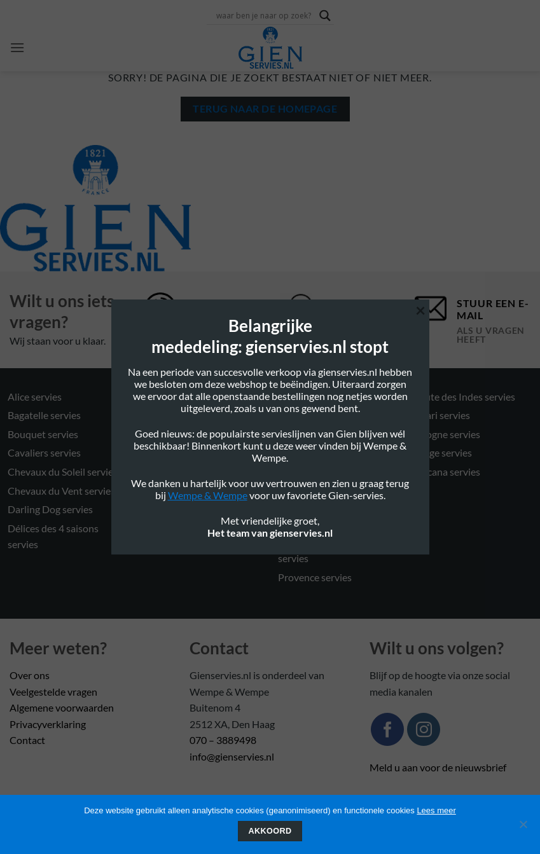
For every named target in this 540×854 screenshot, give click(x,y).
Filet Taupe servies (182, 452)
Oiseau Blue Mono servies (335, 434)
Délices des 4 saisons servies (53, 536)
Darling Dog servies (50, 509)
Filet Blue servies (179, 415)
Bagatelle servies (44, 415)
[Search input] (264, 15)
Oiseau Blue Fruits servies (334, 415)
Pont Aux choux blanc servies (325, 479)
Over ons (30, 675)
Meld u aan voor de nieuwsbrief (438, 767)
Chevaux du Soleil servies (63, 471)
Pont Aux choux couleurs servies (332, 514)
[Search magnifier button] (325, 15)
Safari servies (441, 415)
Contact (27, 740)
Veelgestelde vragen (53, 691)
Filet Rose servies (180, 434)
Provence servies (315, 577)
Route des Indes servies (464, 396)
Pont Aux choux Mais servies (324, 549)
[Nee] (522, 828)
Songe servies (442, 452)
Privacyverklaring (48, 724)
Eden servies (169, 396)
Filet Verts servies (181, 471)
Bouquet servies (43, 434)
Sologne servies (446, 434)
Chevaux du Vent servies (61, 491)
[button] (17, 47)
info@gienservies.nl (232, 756)
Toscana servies (446, 471)
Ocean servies (308, 396)
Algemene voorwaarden (62, 707)
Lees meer (436, 810)
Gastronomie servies (187, 491)
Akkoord (270, 831)
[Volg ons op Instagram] (423, 729)
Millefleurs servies (182, 528)
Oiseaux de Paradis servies (336, 452)
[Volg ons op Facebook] (387, 729)
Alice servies (35, 396)
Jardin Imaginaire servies (196, 509)
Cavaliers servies (44, 452)
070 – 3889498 (223, 740)
